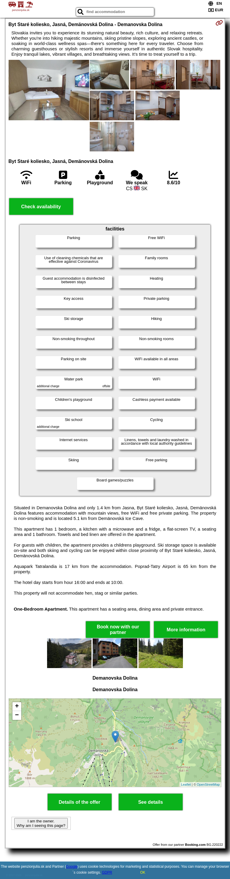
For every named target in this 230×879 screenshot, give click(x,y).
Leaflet (186, 784)
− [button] (17, 715)
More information (186, 629)
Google (72, 866)
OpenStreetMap (208, 784)
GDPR (107, 872)
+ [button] (17, 706)
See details (150, 802)
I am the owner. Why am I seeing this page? (41, 823)
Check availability (41, 206)
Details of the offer (79, 802)
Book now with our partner (118, 629)
